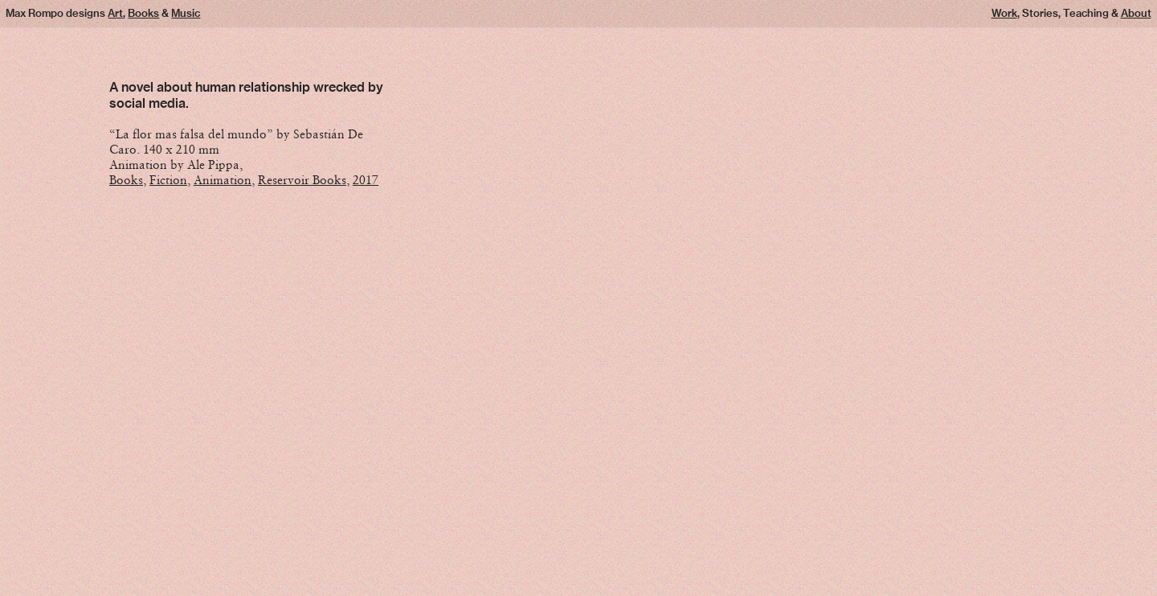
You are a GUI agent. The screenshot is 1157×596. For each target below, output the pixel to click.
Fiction (168, 179)
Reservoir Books (302, 179)
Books (143, 12)
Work (1004, 12)
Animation (222, 179)
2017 (365, 179)
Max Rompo (34, 12)
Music (185, 12)
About (1136, 12)
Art (115, 12)
